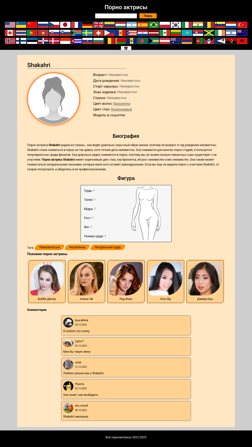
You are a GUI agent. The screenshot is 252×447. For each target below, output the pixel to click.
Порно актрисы (125, 7)
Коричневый (121, 109)
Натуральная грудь (108, 247)
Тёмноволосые (49, 247)
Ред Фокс (126, 299)
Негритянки (77, 247)
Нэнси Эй (86, 299)
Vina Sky (165, 299)
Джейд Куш (205, 299)
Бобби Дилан (47, 299)
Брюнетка (122, 103)
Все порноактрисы (119, 437)
